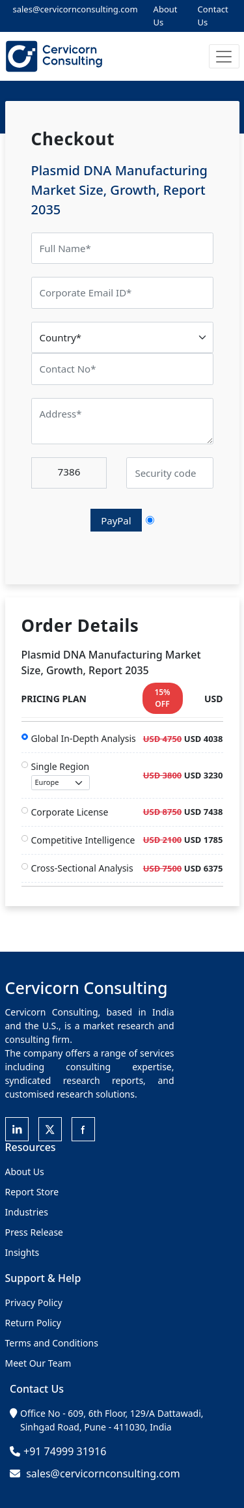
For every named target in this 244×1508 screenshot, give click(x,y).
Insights (22, 1252)
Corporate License (70, 812)
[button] (224, 56)
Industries (26, 1212)
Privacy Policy (33, 1302)
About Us (166, 15)
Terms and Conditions (51, 1343)
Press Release (34, 1232)
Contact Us (213, 15)
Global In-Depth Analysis (83, 738)
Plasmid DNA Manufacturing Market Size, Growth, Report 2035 (119, 190)
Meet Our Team (38, 1363)
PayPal (116, 520)
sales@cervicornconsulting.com (75, 9)
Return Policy (33, 1322)
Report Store (32, 1192)
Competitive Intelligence (83, 840)
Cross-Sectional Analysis (82, 868)
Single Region (60, 775)
